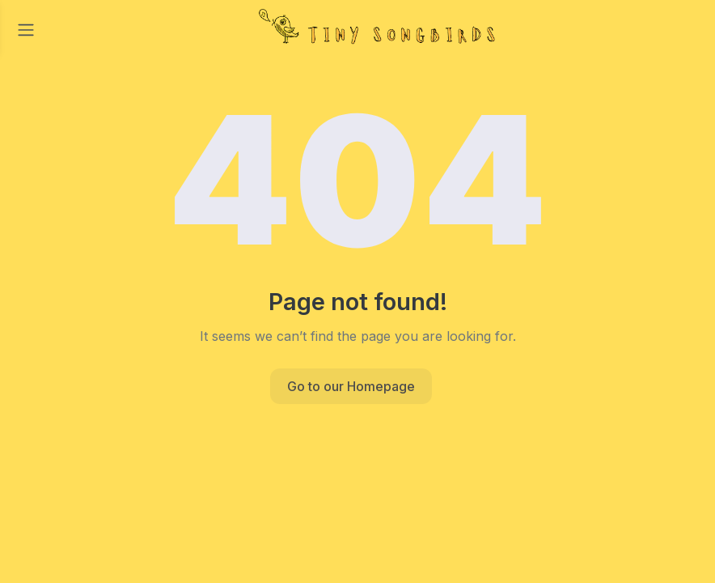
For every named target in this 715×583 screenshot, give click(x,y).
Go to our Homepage (351, 386)
